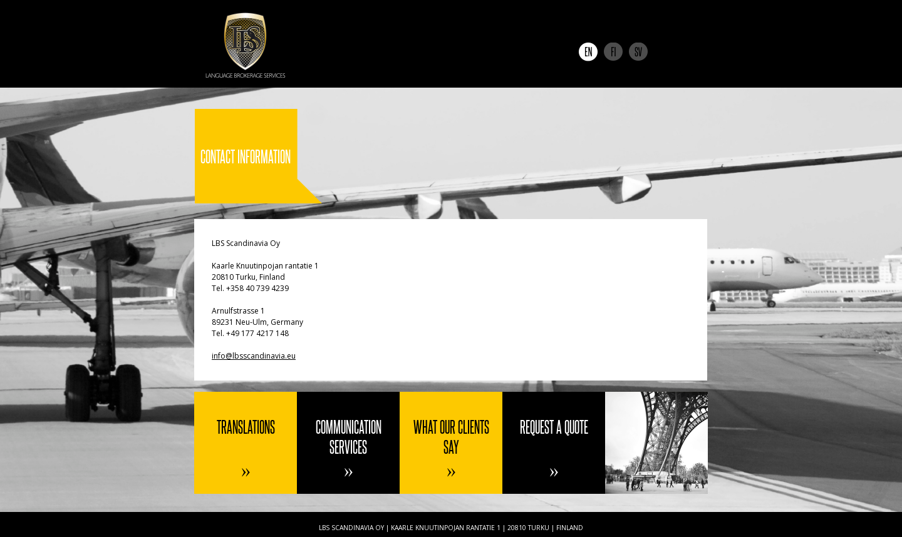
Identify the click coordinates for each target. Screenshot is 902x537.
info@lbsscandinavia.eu (254, 355)
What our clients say (451, 436)
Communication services (348, 436)
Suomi (613, 52)
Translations (246, 426)
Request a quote (554, 426)
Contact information (656, 443)
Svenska (638, 52)
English (588, 52)
